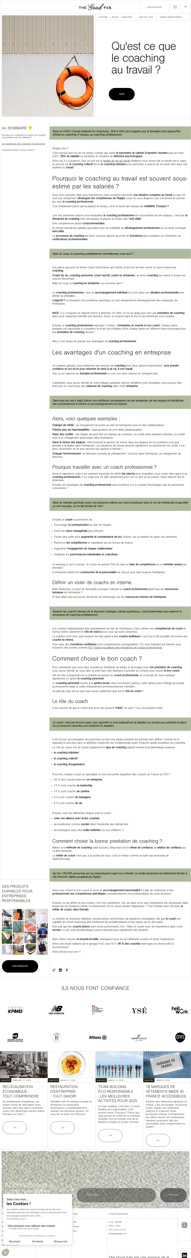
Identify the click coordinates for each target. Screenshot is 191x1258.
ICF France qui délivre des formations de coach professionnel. (125, 648)
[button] (175, 7)
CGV (75, 1231)
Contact (76, 1227)
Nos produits (154, 7)
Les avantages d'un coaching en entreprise (23, 144)
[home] (95, 7)
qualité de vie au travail (116, 161)
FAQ (74, 1222)
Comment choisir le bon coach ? (18, 150)
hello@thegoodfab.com (118, 1234)
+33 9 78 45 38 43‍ (117, 1230)
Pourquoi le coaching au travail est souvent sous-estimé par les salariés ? (23, 136)
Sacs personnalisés (10, 1245)
